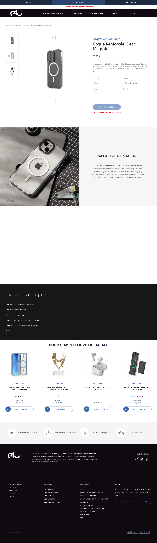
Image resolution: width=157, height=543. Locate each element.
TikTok (147, 459)
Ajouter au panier (107, 107)
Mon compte (49, 490)
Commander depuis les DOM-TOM (94, 508)
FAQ (82, 517)
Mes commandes (51, 493)
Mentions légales (88, 496)
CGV (82, 490)
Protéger (77, 13)
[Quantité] (126, 93)
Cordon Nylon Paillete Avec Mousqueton (59, 388)
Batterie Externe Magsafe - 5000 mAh (137, 388)
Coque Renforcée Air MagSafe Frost (19, 388)
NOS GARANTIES (86, 505)
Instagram (142, 459)
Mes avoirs (49, 496)
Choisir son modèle (53, 13)
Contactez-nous (87, 511)
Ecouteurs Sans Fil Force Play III (98, 388)
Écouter (117, 13)
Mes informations (52, 502)
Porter (135, 13)
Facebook (137, 459)
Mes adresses (50, 499)
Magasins (84, 514)
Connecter (98, 13)
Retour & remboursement (91, 493)
